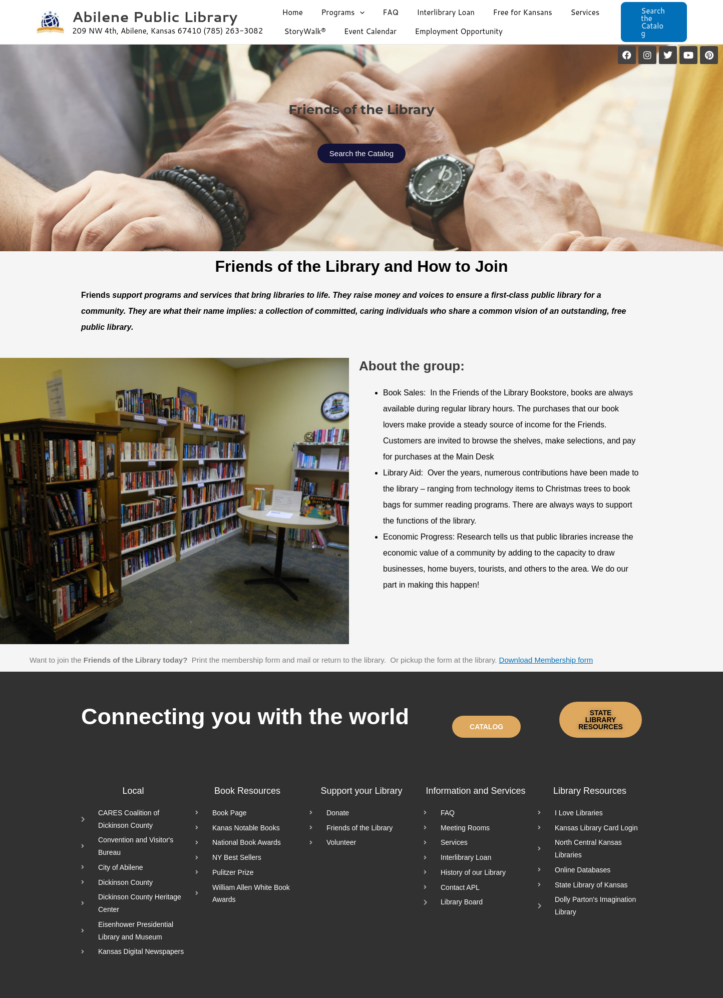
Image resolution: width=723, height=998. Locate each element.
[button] (655, 22)
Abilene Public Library (154, 16)
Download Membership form (546, 660)
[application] (354, 12)
